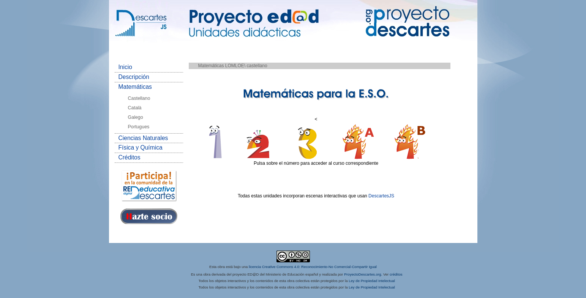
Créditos (129, 157)
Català (135, 107)
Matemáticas (135, 87)
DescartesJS (381, 196)
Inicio (125, 67)
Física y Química (140, 147)
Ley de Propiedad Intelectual (372, 281)
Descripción (133, 77)
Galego (135, 117)
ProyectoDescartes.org (362, 274)
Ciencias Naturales (143, 138)
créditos (396, 274)
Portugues (139, 126)
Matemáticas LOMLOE (221, 65)
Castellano (139, 98)
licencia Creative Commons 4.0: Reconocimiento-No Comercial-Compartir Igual (313, 267)
